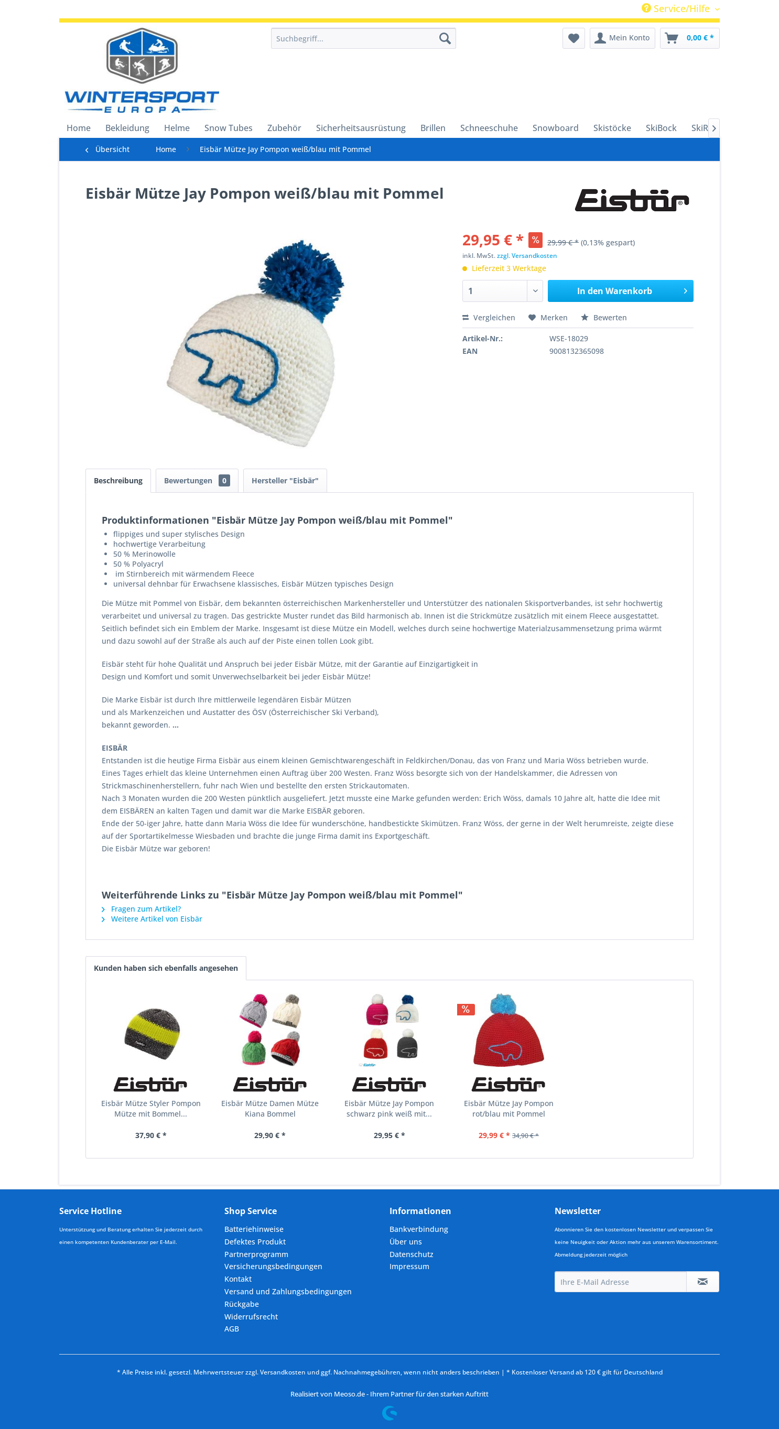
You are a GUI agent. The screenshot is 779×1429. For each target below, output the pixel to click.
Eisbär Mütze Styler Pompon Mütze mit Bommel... (151, 1108)
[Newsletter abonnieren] (702, 1281)
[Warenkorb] (690, 38)
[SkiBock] (661, 128)
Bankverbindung (419, 1229)
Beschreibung (118, 480)
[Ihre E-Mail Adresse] (621, 1281)
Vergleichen (488, 317)
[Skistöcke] (612, 128)
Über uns (406, 1242)
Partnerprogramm (256, 1254)
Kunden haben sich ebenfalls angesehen (166, 968)
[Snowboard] (555, 128)
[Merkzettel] (573, 38)
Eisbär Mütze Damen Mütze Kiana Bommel (270, 1108)
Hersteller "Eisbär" (285, 480)
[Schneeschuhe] (489, 128)
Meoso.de (349, 1394)
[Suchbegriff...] (363, 38)
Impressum (409, 1266)
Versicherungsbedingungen (273, 1266)
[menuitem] (363, 38)
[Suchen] (445, 38)
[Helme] (177, 128)
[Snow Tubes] (228, 128)
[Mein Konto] (622, 38)
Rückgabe (241, 1304)
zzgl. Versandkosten (527, 255)
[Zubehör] (284, 128)
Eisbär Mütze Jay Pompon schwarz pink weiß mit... (389, 1108)
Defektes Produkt (255, 1242)
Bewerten (604, 317)
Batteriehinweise (254, 1229)
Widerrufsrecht (251, 1317)
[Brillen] (433, 128)
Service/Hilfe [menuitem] (677, 8)
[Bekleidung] (127, 128)
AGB (231, 1329)
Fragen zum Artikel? (141, 909)
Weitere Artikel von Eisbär (152, 919)
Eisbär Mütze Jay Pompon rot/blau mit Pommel (509, 1108)
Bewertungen (197, 480)
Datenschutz (412, 1254)
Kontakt (238, 1279)
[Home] (78, 128)
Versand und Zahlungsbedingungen (288, 1291)
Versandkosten (283, 1372)
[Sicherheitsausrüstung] (361, 128)
